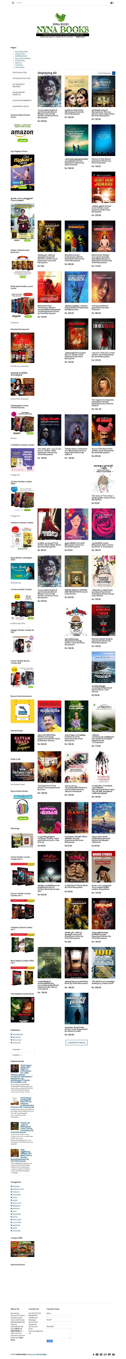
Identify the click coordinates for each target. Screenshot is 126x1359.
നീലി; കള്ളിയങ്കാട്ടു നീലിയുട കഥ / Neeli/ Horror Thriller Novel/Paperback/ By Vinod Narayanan (21, 1155)
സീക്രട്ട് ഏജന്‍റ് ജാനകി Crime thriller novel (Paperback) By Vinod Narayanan (101, 209)
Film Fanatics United (21, 106)
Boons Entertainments (22, 100)
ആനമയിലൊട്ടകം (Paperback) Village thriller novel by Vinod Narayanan (74, 642)
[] (112, 3)
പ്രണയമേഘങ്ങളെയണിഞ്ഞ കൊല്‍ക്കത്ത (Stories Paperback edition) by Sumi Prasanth (76, 162)
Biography (16, 1186)
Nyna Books (17, 1037)
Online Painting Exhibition (19, 94)
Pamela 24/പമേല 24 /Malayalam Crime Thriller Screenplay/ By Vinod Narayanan (22, 1127)
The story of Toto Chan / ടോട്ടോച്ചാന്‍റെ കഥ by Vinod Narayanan (103, 498)
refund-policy (20, 67)
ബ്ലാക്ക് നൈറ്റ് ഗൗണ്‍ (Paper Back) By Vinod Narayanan (76, 982)
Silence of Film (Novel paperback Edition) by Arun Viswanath (101, 161)
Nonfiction (16, 1208)
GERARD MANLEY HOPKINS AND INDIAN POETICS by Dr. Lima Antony (76, 592)
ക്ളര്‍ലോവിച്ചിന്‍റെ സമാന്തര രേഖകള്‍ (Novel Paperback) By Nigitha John (76, 308)
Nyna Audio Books (21, 52)
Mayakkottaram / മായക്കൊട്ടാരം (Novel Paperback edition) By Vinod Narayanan (74, 258)
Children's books (18, 1189)
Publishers (16, 1055)
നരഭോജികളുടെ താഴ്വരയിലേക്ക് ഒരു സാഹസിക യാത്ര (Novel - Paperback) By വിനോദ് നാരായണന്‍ (49, 985)
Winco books (17, 1040)
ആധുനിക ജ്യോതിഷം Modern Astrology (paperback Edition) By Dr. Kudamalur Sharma (49, 738)
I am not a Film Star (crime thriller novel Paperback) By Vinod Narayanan (103, 355)
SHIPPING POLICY (21, 56)
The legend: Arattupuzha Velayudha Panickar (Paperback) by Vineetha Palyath (103, 403)
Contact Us (19, 65)
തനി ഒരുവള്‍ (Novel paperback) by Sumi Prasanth (100, 308)
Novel (14, 1211)
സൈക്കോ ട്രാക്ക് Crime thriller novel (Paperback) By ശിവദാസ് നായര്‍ (76, 1029)
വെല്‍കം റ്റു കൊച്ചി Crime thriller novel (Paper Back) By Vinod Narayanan (49, 545)
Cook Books (17, 1195)
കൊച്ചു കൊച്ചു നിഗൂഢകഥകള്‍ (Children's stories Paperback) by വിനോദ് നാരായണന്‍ (76, 789)
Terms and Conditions (23, 58)
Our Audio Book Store (21, 78)
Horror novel (17, 1203)
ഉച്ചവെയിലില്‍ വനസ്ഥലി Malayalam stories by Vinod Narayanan (74, 545)
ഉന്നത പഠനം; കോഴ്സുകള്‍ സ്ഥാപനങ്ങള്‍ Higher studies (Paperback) (101, 887)
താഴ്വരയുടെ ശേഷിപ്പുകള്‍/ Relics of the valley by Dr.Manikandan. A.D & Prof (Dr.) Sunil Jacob (22, 1102)
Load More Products (76, 1043)
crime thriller (17, 1222)
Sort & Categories (104, 73)
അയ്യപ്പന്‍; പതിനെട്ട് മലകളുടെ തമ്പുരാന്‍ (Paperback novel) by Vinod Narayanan (74, 935)
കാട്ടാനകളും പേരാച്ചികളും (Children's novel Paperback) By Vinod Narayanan (75, 738)
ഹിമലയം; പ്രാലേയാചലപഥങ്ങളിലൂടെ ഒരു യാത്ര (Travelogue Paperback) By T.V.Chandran (103, 739)
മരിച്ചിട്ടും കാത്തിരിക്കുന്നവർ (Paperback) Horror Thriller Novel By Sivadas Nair (49, 888)
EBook (15, 1197)
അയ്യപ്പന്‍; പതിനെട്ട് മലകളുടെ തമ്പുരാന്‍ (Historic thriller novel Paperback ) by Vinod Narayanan (47, 259)
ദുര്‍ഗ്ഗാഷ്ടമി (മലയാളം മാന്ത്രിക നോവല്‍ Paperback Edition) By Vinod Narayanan (101, 935)
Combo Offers (20, 54)
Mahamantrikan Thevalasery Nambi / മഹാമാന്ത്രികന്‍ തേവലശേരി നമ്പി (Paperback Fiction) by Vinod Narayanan (49, 310)
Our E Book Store (20, 72)
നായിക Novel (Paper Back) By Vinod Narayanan (76, 886)
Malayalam (16, 1206)
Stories (15, 1217)
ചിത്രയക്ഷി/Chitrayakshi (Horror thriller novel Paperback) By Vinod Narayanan (75, 356)
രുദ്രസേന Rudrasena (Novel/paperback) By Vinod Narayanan (74, 112)
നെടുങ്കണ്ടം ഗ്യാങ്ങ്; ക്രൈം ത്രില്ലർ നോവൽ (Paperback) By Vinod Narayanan (76, 839)
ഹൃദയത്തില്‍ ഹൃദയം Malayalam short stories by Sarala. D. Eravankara (102, 545)
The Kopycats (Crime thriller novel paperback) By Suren (49, 788)
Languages (16, 1049)
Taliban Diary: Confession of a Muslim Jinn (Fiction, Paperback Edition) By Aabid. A (76, 452)
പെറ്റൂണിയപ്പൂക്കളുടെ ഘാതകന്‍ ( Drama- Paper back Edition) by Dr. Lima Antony (48, 839)
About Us (18, 63)
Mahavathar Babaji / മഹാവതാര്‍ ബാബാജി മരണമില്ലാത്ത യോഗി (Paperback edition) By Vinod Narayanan (102, 259)
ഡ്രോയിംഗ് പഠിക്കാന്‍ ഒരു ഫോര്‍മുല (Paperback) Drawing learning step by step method (103, 593)
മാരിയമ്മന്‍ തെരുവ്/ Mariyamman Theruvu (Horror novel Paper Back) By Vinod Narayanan (103, 113)
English (15, 1200)
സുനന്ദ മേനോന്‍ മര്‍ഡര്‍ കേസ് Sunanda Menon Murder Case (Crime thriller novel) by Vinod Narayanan (48, 114)
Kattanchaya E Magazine (19, 85)
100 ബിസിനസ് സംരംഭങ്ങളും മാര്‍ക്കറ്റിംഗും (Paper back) (103, 982)
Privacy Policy (20, 60)
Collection (16, 1192)
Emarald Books (18, 1034)
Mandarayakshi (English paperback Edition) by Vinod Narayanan (102, 641)
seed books (17, 1043)
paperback (16, 1225)
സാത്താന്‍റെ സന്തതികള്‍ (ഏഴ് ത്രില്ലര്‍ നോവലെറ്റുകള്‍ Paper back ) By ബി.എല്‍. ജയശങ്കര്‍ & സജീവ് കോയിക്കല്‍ (103, 789)
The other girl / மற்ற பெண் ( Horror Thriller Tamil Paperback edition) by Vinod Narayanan (49, 452)
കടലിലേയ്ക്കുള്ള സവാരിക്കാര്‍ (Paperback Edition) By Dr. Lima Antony (102, 689)
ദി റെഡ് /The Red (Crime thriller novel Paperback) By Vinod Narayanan (103, 451)
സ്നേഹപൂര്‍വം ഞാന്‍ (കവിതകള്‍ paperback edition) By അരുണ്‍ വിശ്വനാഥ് (101, 839)
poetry (15, 1228)
